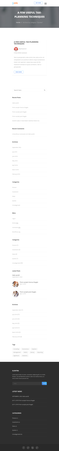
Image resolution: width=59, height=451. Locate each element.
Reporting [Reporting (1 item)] (40, 352)
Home (18, 22)
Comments (16, 227)
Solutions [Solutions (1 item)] (24, 355)
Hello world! (15, 103)
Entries (15, 223)
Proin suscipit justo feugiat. (19, 112)
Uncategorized (16, 205)
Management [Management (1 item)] (17, 352)
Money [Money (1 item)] (32, 352)
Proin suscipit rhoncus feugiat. (20, 107)
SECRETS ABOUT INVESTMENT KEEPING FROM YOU (25, 121)
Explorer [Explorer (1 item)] (34, 349)
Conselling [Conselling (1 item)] (16, 349)
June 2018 (15, 156)
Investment (15, 192)
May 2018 (14, 161)
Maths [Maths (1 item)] (25, 352)
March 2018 (15, 169)
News (13, 196)
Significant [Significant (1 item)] (16, 355)
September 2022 (16, 147)
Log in (14, 218)
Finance (14, 187)
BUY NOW (38, 3)
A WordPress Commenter (19, 134)
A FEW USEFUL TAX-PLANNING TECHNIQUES (26, 43)
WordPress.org (16, 232)
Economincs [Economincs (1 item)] (25, 349)
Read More (19, 72)
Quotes (14, 201)
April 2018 (15, 165)
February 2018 (16, 174)
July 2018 (14, 152)
